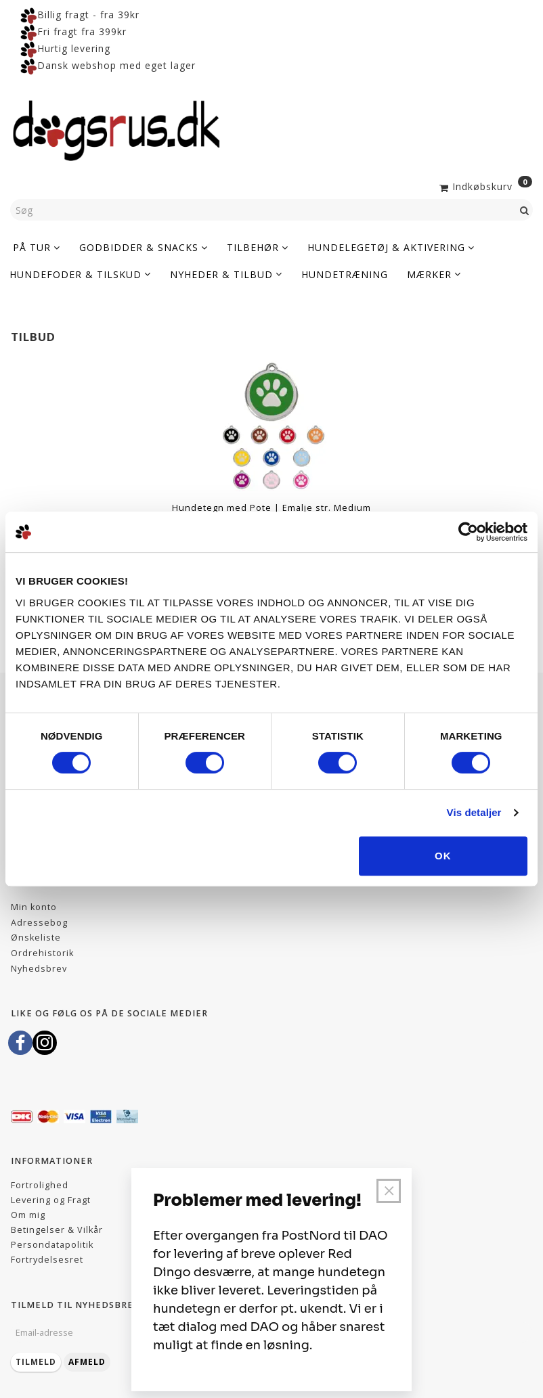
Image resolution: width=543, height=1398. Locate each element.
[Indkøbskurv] (484, 185)
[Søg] (524, 210)
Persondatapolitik (52, 1244)
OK (443, 855)
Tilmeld (36, 1362)
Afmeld (87, 1362)
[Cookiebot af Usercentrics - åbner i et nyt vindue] (468, 532)
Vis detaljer (474, 812)
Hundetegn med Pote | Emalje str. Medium (271, 508)
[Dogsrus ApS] (116, 128)
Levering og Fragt (51, 1200)
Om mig (28, 1215)
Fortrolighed (39, 1185)
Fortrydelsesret (47, 1259)
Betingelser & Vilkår (57, 1230)
